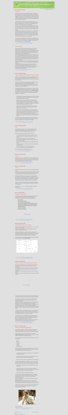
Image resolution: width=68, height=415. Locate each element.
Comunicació (24, 189)
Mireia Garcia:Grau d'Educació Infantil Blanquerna (35, 4)
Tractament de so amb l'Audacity (20, 194)
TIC (27, 43)
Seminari (24, 322)
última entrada (30, 43)
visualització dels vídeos (29, 322)
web (22, 406)
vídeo (32, 30)
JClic (16, 127)
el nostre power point (22, 186)
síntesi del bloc (17, 11)
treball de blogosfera (19, 25)
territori (30, 189)
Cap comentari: (31, 42)
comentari (24, 122)
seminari (16, 155)
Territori (16, 167)
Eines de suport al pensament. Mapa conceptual (23, 224)
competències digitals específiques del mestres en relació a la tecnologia (26, 74)
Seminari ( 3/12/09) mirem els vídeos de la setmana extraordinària (26, 262)
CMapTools (33, 226)
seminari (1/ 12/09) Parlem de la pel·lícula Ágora (23, 327)
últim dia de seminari (18, 46)
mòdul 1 (28, 189)
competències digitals (29, 122)
